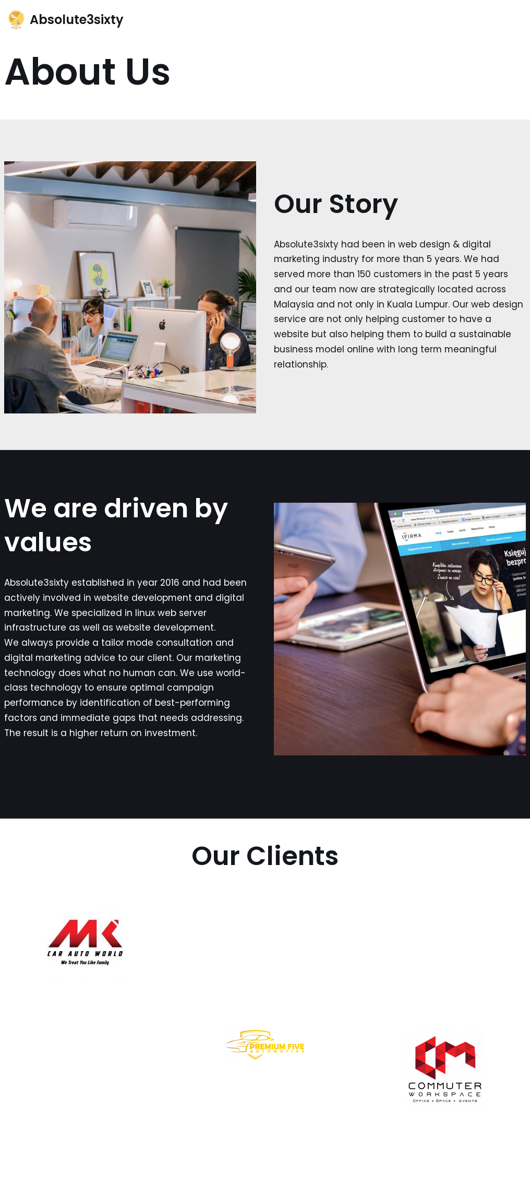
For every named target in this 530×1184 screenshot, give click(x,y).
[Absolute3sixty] (66, 20)
